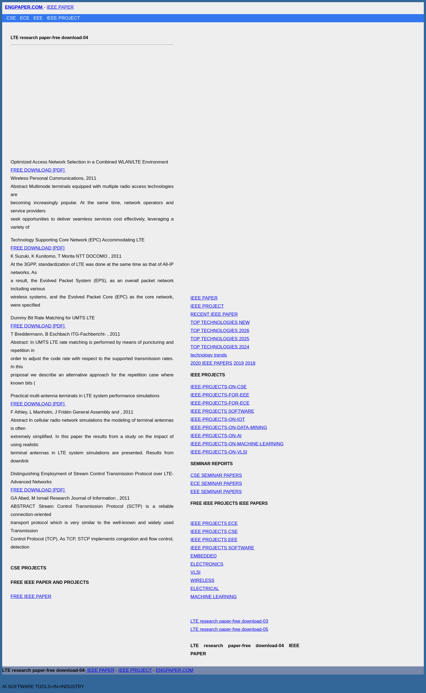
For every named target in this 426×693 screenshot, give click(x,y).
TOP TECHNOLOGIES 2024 (219, 346)
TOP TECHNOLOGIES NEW (220, 322)
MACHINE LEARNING (213, 596)
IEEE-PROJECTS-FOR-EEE (219, 395)
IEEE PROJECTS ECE (214, 523)
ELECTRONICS (206, 564)
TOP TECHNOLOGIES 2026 (219, 330)
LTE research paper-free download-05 (229, 629)
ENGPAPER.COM (174, 670)
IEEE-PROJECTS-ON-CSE (218, 386)
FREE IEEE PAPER (31, 596)
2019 (239, 363)
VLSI (195, 572)
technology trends (208, 355)
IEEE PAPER (60, 7)
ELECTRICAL (204, 588)
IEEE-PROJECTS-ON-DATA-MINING (228, 427)
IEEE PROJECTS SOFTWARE (222, 411)
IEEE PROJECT (63, 18)
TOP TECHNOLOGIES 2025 (219, 338)
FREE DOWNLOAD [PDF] (38, 170)
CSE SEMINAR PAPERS (216, 475)
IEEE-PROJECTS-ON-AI (216, 435)
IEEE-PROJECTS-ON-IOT (217, 419)
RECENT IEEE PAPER (214, 314)
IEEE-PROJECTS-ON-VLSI (218, 452)
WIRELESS (202, 580)
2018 (250, 363)
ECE (25, 18)
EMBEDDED (203, 556)
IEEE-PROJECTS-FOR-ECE (219, 403)
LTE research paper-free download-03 (229, 621)
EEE (38, 18)
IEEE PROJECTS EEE (213, 539)
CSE (12, 18)
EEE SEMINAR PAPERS (216, 491)
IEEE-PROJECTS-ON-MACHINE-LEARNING (237, 443)
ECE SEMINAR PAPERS (216, 483)
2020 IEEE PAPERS (211, 363)
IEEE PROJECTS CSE (214, 531)
